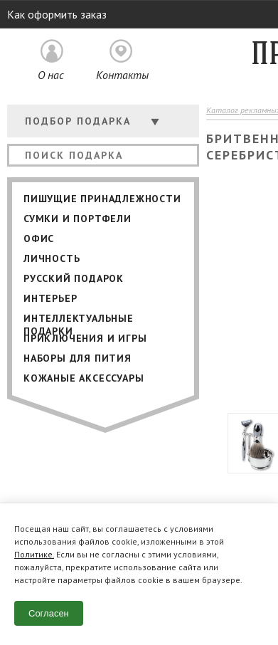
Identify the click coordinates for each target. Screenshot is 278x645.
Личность (51, 258)
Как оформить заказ (57, 14)
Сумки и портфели (77, 218)
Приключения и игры (84, 338)
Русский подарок (73, 278)
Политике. (34, 554)
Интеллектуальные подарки (78, 320)
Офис (38, 238)
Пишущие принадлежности (102, 198)
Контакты (122, 75)
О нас (51, 75)
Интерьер (50, 298)
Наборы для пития (77, 358)
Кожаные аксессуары (83, 378)
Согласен (48, 613)
